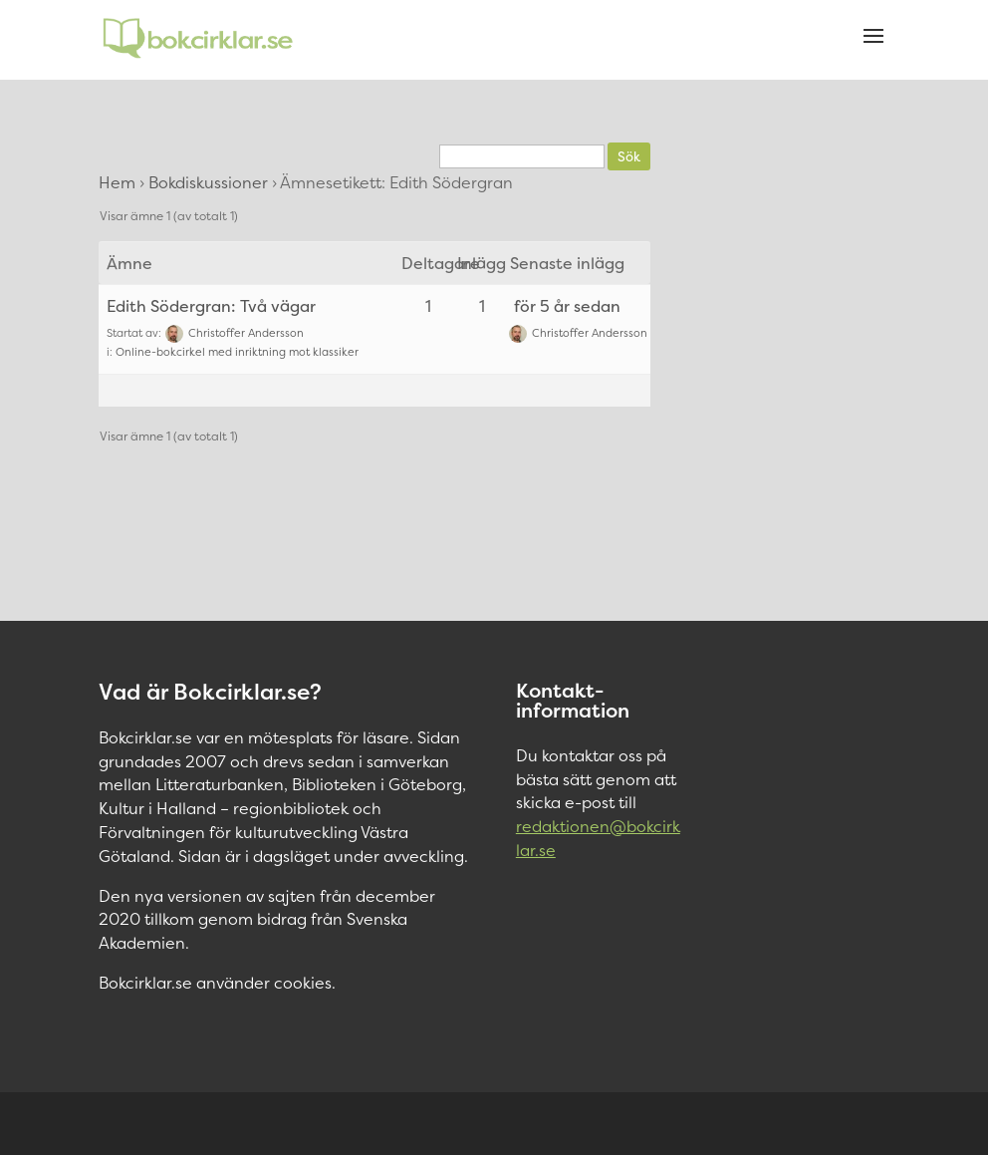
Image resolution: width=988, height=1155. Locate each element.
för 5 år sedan (567, 306)
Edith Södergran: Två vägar (211, 306)
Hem (117, 182)
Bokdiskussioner (208, 182)
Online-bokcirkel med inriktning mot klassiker (237, 352)
